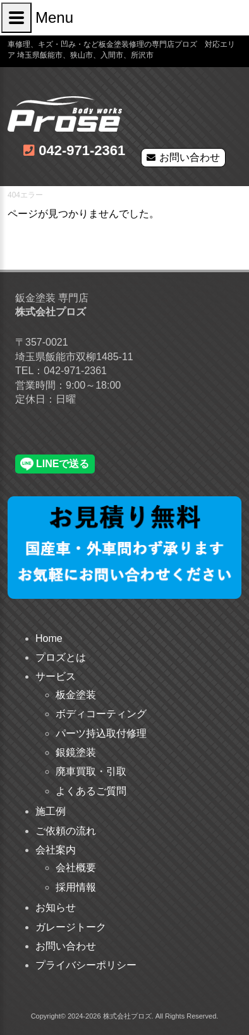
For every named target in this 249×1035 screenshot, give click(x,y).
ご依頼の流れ (65, 830)
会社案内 (55, 849)
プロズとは (60, 657)
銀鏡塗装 (76, 752)
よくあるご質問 (91, 791)
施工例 (50, 811)
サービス (55, 676)
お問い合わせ (189, 157)
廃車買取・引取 (91, 771)
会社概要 (76, 867)
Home (49, 638)
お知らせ (55, 907)
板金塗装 (76, 694)
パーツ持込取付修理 (101, 733)
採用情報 (76, 887)
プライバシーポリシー (86, 965)
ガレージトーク (70, 927)
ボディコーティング (101, 713)
